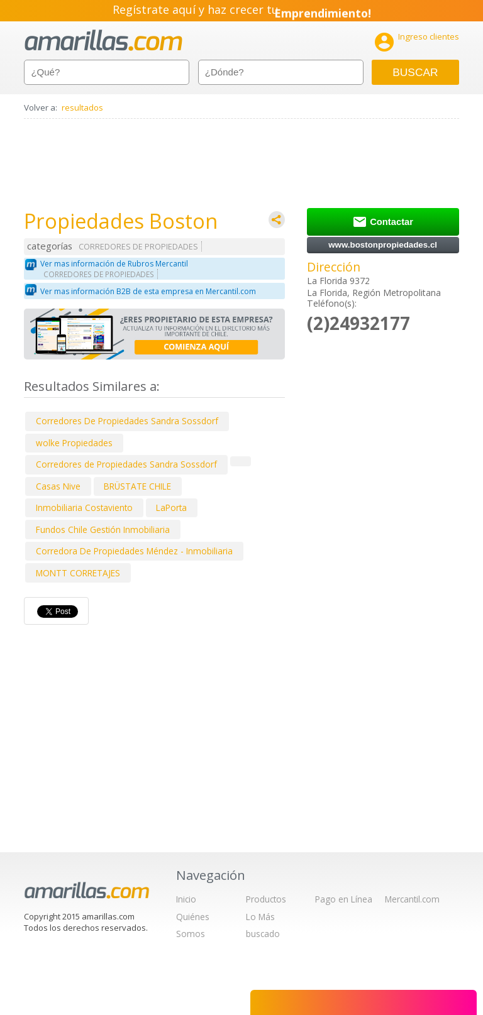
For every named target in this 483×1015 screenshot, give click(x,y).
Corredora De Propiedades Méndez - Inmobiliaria (134, 551)
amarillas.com (103, 40)
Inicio (186, 899)
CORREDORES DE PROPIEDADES (138, 246)
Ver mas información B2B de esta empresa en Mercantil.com (148, 291)
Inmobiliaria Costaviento (84, 507)
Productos (266, 899)
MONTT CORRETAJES (78, 573)
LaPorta (171, 507)
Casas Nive (58, 486)
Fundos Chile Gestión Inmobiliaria (103, 529)
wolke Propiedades (74, 443)
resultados (82, 107)
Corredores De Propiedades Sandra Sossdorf (127, 421)
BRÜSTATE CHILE (137, 486)
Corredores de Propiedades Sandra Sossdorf (126, 464)
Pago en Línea (343, 899)
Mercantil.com (412, 899)
